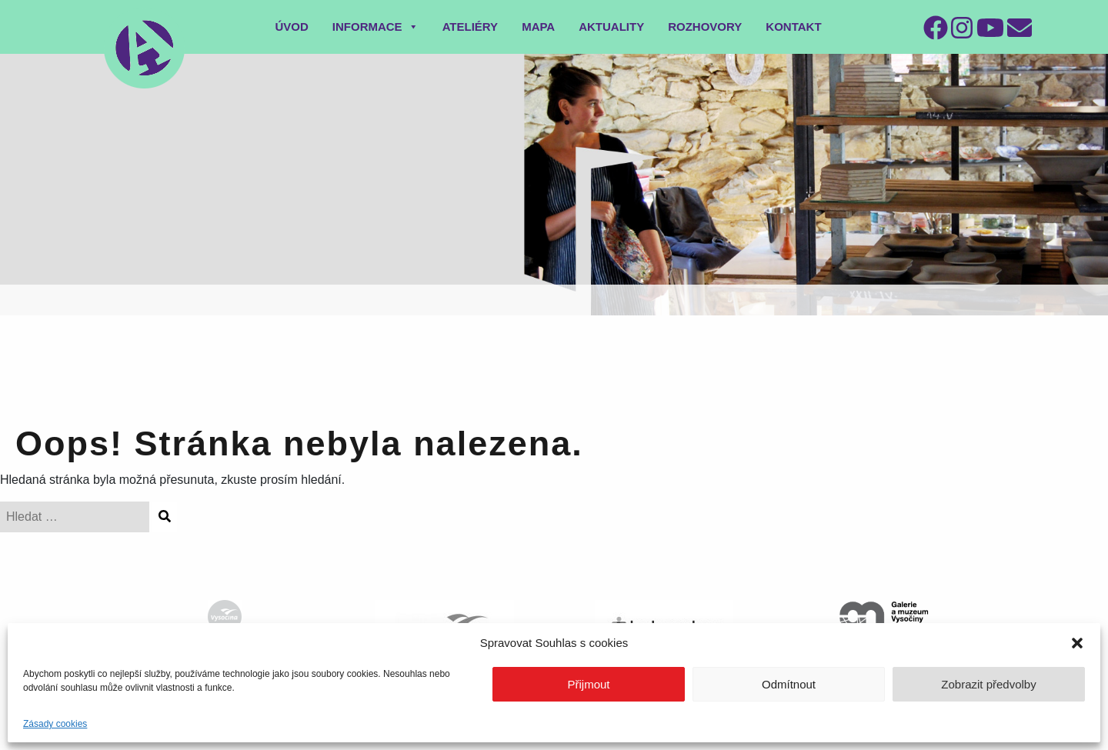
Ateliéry (470, 26)
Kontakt (793, 26)
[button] (1077, 643)
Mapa (538, 26)
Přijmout (588, 684)
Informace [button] (375, 26)
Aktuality (611, 26)
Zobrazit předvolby (988, 684)
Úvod (291, 26)
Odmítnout (789, 684)
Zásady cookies (55, 723)
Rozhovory (705, 26)
